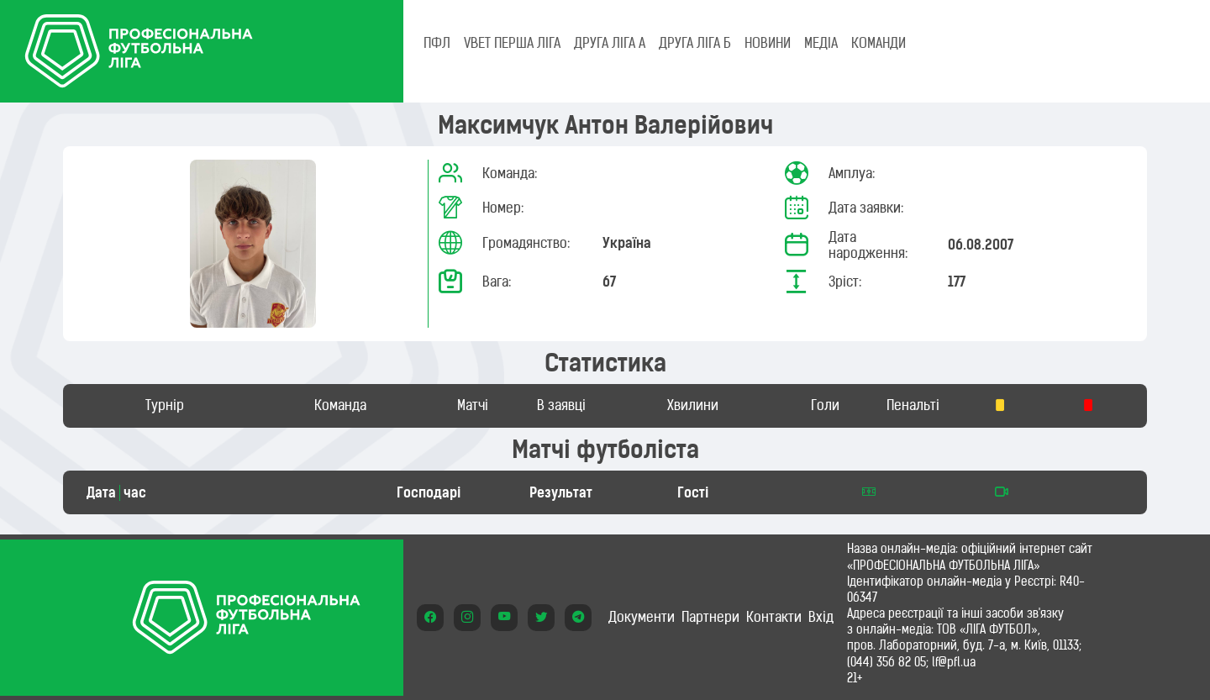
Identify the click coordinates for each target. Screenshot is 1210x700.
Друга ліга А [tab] (609, 42)
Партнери (710, 616)
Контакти (774, 616)
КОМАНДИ (878, 42)
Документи (641, 616)
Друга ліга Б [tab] (695, 42)
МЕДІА (821, 42)
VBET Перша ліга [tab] (512, 42)
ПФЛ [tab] (437, 42)
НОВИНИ (767, 42)
